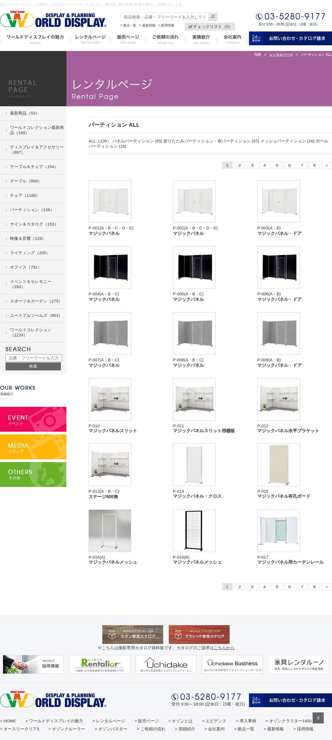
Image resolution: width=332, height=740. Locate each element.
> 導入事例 (246, 720)
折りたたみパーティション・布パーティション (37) (211, 141)
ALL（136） (100, 141)
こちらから (224, 647)
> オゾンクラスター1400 (289, 720)
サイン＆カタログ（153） (34, 224)
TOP (257, 54)
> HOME (8, 720)
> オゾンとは (180, 720)
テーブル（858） (26, 181)
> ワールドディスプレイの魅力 (54, 720)
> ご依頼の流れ (151, 728)
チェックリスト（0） (213, 26)
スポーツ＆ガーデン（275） (36, 301)
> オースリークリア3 (19, 728)
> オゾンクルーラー (66, 728)
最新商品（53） (25, 113)
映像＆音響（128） (28, 238)
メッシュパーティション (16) (287, 141)
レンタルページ (281, 55)
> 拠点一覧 (128, 25)
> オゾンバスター (111, 728)
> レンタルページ (108, 720)
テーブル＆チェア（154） (34, 166)
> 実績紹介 (185, 728)
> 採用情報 (166, 25)
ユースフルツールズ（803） (36, 315)
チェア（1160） (25, 195)
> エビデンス (214, 720)
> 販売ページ (146, 720)
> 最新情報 (147, 25)
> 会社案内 (214, 728)
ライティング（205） (30, 252)
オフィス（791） (26, 267)
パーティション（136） (32, 209)
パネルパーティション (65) (137, 141)
